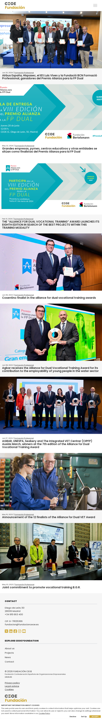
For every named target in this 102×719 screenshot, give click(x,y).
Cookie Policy (44, 713)
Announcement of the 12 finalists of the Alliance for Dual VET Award (48, 517)
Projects (9, 652)
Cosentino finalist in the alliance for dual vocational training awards (49, 298)
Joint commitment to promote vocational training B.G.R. (41, 587)
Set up (84, 716)
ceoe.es (8, 677)
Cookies (9, 689)
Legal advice (12, 686)
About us (9, 648)
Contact (9, 661)
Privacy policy (12, 682)
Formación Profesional (24, 73)
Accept (95, 716)
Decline (73, 716)
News (8, 657)
